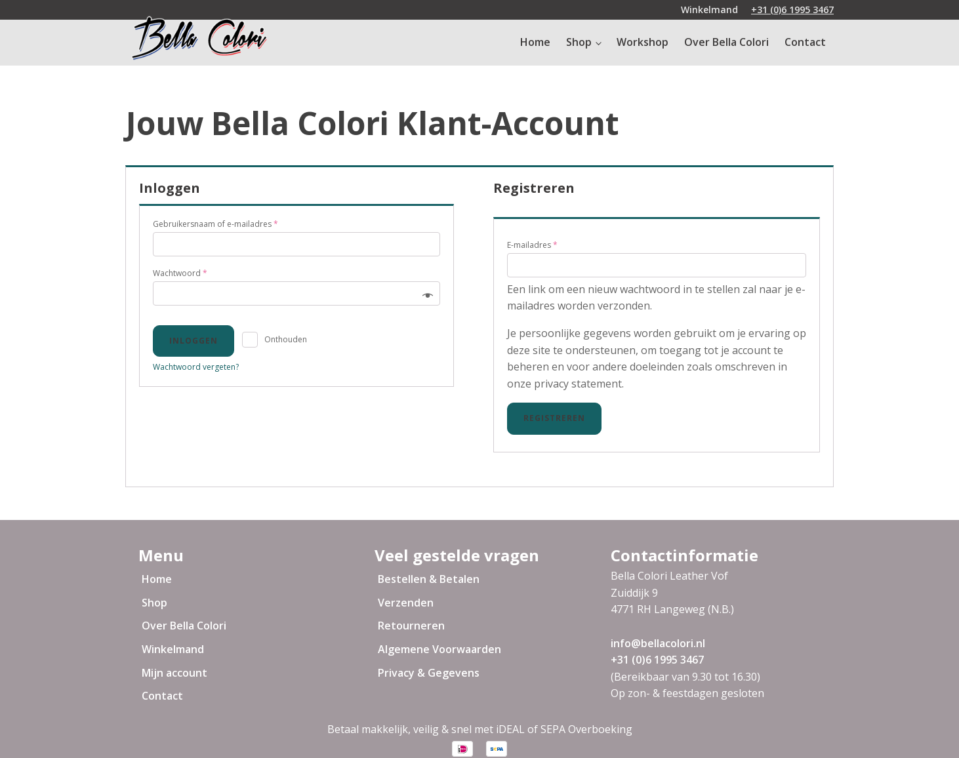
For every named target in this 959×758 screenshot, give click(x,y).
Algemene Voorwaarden (439, 649)
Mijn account (174, 673)
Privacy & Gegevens (429, 673)
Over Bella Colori (726, 42)
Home (535, 42)
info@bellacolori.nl (658, 643)
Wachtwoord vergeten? (196, 366)
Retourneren (411, 625)
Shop (579, 42)
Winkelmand (173, 649)
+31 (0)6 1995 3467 (792, 9)
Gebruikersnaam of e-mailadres (215, 223)
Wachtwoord (180, 273)
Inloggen (193, 340)
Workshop (642, 42)
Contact (805, 42)
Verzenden (406, 602)
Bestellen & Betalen (429, 579)
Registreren (554, 418)
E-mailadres (532, 244)
